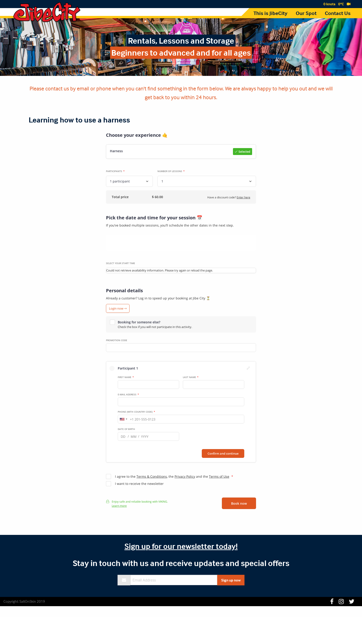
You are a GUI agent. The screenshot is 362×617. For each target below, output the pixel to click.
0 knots (329, 4)
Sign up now (231, 591)
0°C (341, 4)
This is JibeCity (270, 13)
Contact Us (337, 13)
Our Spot (306, 13)
